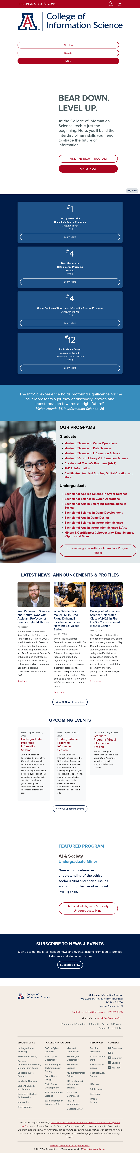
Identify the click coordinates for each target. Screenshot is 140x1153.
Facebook (116, 1048)
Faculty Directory (95, 1050)
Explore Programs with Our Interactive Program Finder (98, 551)
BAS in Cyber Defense (52, 1050)
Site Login (95, 1094)
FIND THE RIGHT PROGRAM (88, 159)
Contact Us (77, 1012)
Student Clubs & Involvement (26, 1087)
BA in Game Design (51, 1078)
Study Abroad (25, 1107)
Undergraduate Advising (26, 1050)
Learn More (70, 236)
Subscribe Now (70, 965)
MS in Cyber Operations (73, 1058)
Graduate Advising (27, 1056)
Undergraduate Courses (26, 1074)
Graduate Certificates (73, 1094)
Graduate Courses (27, 1081)
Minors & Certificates (73, 1050)
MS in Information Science (76, 1074)
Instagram (116, 1058)
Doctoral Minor (74, 1108)
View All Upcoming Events (70, 808)
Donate (68, 53)
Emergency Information (73, 1024)
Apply (68, 60)
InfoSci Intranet (94, 1100)
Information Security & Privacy (105, 1024)
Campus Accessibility (109, 1028)
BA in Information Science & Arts (54, 1102)
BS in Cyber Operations (51, 1058)
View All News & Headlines (70, 702)
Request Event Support (97, 1074)
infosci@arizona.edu (95, 1012)
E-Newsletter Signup (97, 1066)
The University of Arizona (94, 1149)
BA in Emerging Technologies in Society (53, 1068)
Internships (23, 1102)
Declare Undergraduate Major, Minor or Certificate (29, 1065)
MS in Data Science (72, 1066)
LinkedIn (116, 1062)
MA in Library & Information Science (75, 1084)
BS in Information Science (54, 1094)
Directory (68, 45)
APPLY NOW (88, 169)
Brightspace (96, 1089)
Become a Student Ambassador (27, 1096)
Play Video (132, 190)
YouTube (116, 1067)
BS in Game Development (52, 1086)
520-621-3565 (115, 1012)
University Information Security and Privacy (70, 1145)
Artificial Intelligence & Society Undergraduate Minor (88, 908)
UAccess (94, 1084)
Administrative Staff (97, 1058)
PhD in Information (73, 1102)
